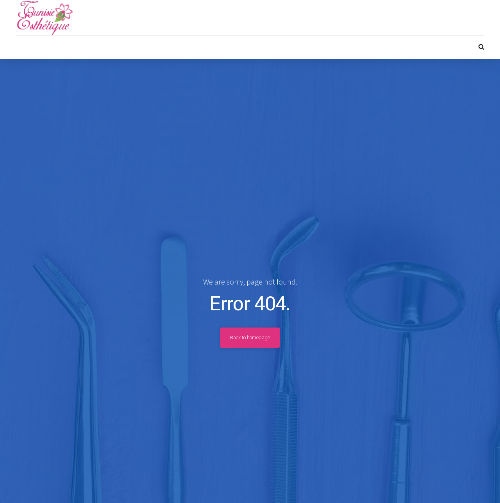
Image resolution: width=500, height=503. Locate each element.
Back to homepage (250, 337)
